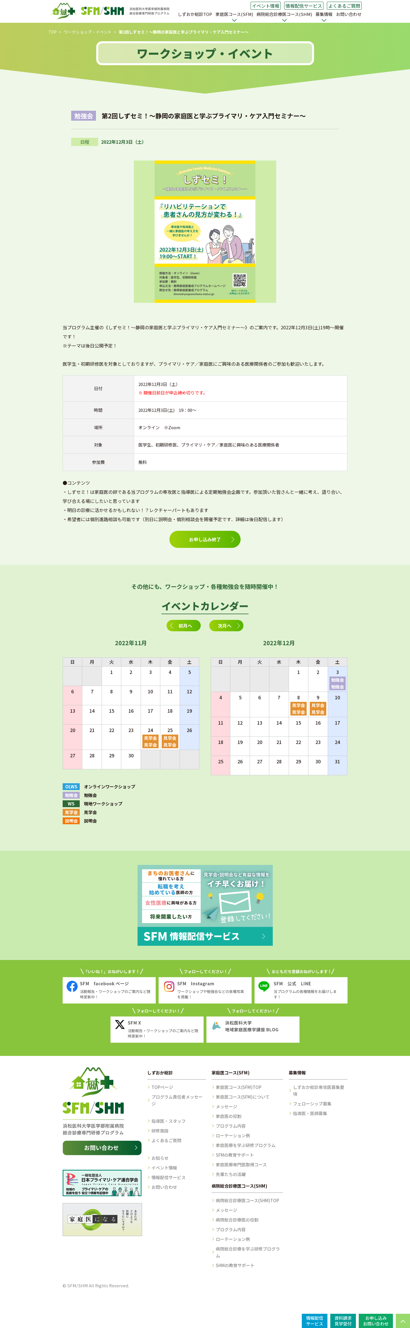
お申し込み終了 (205, 539)
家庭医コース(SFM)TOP (238, 1087)
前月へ (185, 625)
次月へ (224, 625)
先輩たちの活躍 (231, 1174)
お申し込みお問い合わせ (376, 1321)
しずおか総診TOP (195, 14)
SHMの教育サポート (235, 1265)
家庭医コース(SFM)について (243, 1097)
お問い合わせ (349, 14)
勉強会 (337, 680)
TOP (52, 32)
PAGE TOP (403, 1321)
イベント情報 (265, 5)
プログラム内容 (231, 1126)
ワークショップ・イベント (88, 32)
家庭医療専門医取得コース (241, 1164)
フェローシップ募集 (312, 1104)
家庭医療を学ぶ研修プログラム (246, 1145)
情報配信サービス (304, 5)
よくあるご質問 (344, 5)
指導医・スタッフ (168, 1121)
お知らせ (160, 1158)
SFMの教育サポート (235, 1155)
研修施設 (160, 1131)
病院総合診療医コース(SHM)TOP (247, 1200)
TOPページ (162, 1087)
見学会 (150, 738)
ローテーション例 (233, 1135)
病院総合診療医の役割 (237, 1220)
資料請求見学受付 (343, 1321)
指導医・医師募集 (310, 1113)
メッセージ (226, 1106)
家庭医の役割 (228, 1116)
